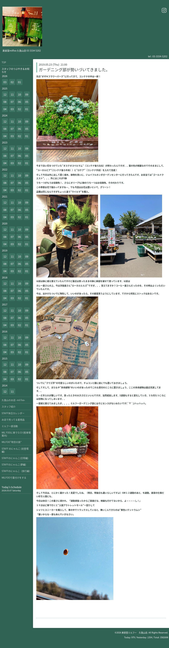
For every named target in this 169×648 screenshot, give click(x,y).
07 (12, 102)
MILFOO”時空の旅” (12, 442)
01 (19, 82)
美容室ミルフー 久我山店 (134, 632)
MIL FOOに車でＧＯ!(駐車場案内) (16, 434)
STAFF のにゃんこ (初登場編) (15, 450)
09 (26, 94)
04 (4, 109)
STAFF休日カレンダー (13, 413)
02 (12, 82)
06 (19, 102)
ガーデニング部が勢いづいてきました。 (74, 70)
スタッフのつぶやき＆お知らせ (15, 70)
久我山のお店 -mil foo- (13, 400)
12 (4, 94)
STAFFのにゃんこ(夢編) (14, 464)
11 (12, 94)
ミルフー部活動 (10, 426)
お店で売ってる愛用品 (13, 419)
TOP (4, 62)
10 (19, 94)
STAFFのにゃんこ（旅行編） (16, 471)
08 (4, 102)
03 (4, 82)
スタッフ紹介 (9, 406)
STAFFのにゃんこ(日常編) (15, 458)
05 (26, 102)
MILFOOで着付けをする (14, 477)
